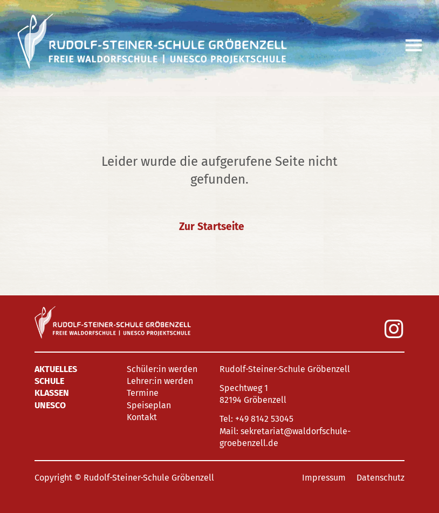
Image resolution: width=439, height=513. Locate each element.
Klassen (52, 393)
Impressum (324, 478)
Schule (49, 381)
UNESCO (50, 405)
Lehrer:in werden (160, 381)
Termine (143, 393)
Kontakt (142, 417)
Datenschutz (380, 478)
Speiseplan (149, 405)
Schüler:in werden (162, 369)
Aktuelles (56, 369)
